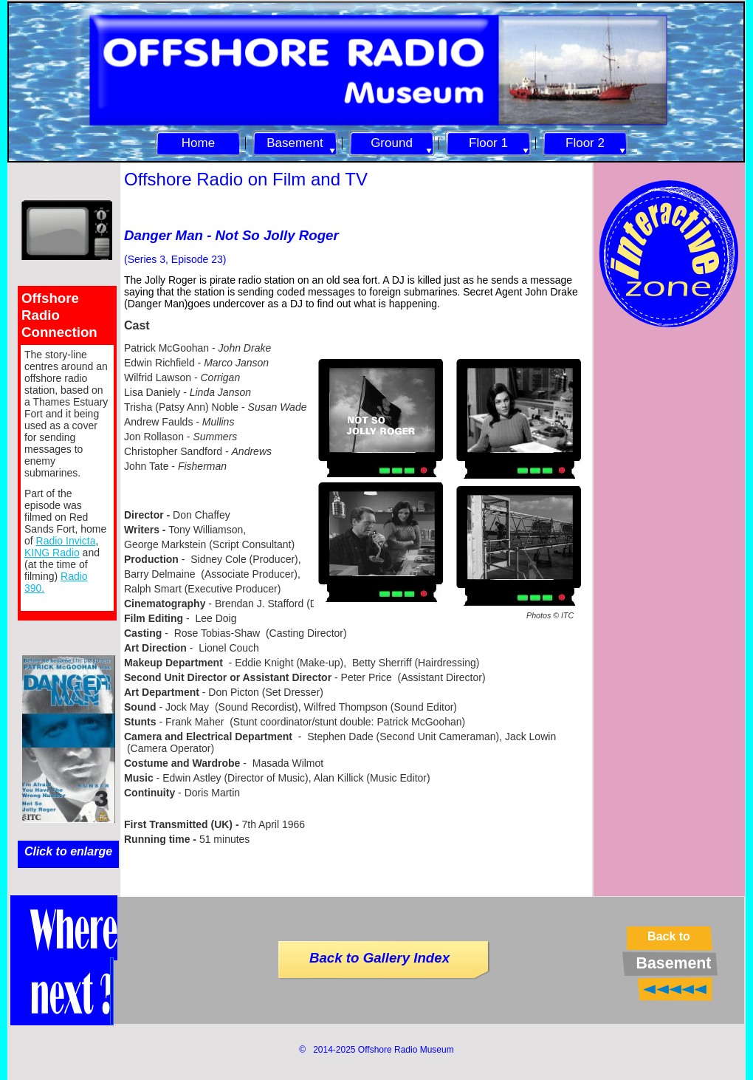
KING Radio (52, 552)
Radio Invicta (66, 541)
